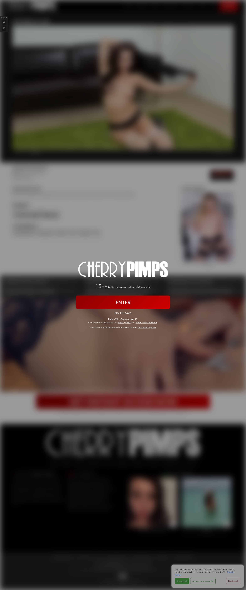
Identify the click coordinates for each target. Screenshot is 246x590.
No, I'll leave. (123, 312)
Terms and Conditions (146, 322)
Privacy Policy (124, 322)
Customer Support (147, 327)
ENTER (123, 302)
